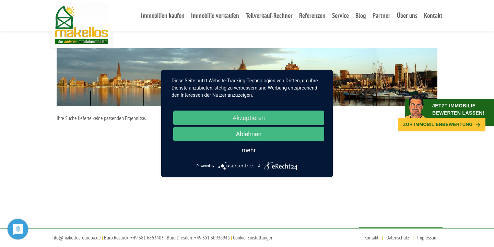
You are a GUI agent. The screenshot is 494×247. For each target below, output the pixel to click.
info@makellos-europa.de (76, 237)
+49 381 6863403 (147, 237)
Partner (381, 15)
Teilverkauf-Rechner (269, 15)
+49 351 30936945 (212, 237)
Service (340, 15)
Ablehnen (248, 134)
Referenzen (312, 15)
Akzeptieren (249, 117)
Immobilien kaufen (163, 15)
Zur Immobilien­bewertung (441, 124)
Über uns (407, 15)
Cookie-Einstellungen (253, 237)
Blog (360, 15)
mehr (249, 150)
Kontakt (433, 15)
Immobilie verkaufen (215, 15)
